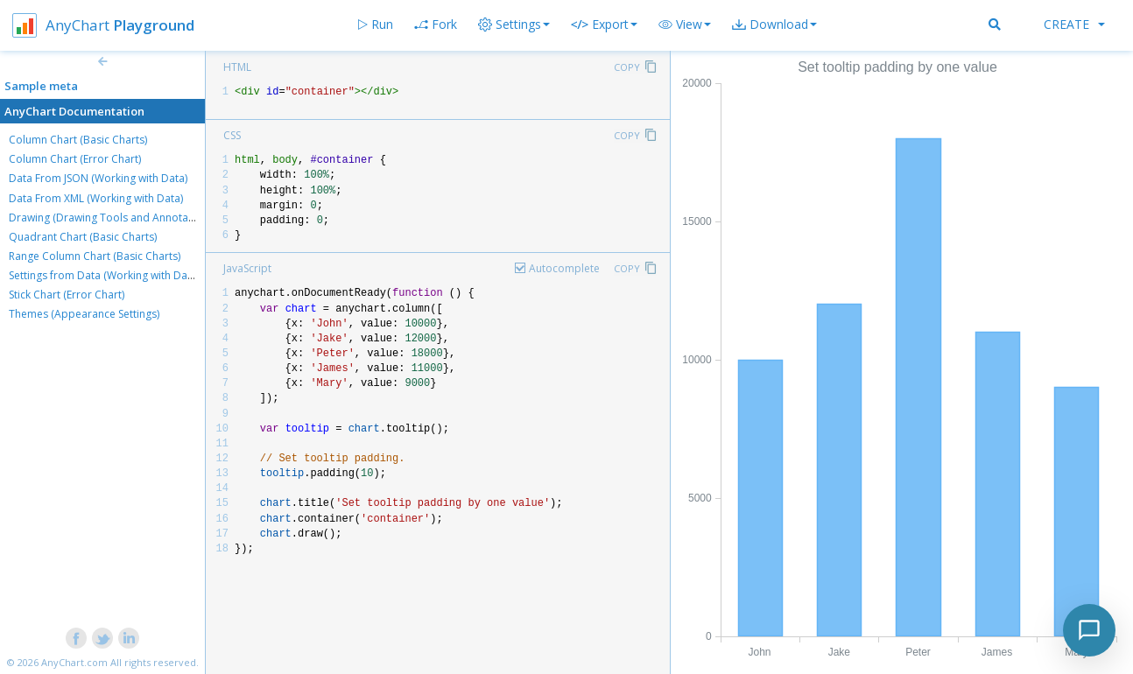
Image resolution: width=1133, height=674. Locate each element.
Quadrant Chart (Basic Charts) (83, 236)
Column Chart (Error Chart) (75, 158)
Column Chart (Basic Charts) (78, 139)
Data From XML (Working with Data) (96, 198)
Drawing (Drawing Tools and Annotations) (112, 217)
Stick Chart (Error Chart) (66, 294)
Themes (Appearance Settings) (84, 313)
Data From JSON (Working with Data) (98, 178)
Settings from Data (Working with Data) (104, 275)
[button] (684, 24)
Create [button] (1074, 24)
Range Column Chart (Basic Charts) (94, 256)
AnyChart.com (74, 662)
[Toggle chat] (1089, 630)
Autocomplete (564, 268)
